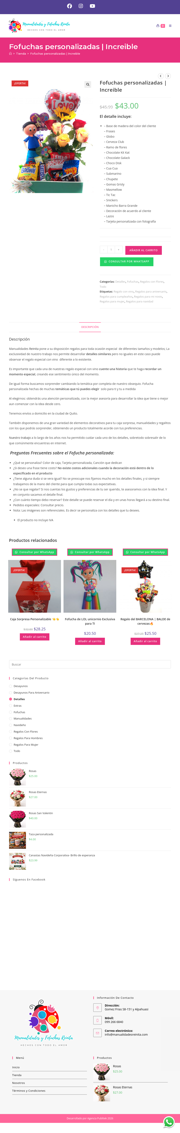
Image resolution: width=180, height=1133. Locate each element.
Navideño (20, 726)
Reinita (33, 349)
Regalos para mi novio (148, 297)
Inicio (16, 1068)
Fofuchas (133, 282)
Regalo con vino (124, 292)
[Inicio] (10, 54)
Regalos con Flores (152, 282)
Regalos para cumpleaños (116, 297)
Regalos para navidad (139, 302)
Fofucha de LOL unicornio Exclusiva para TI (90, 622)
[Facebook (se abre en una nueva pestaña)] (69, 6)
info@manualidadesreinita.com (126, 1035)
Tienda (17, 1076)
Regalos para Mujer (26, 745)
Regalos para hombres (28, 739)
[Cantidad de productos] (111, 250)
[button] (87, 85)
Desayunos (21, 687)
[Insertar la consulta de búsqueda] (90, 665)
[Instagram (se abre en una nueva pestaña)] (81, 6)
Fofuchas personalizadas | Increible (55, 54)
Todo (103, 287)
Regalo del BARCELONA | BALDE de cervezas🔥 (145, 622)
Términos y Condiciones (29, 1091)
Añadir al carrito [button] (34, 637)
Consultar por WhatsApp (126, 262)
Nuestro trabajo (20, 438)
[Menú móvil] (169, 26)
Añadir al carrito (144, 251)
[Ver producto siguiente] (168, 77)
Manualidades (23, 719)
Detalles (120, 282)
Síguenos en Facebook (29, 880)
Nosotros (18, 1083)
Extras (18, 706)
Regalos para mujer (112, 302)
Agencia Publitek (97, 1119)
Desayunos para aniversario (31, 693)
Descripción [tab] (90, 327)
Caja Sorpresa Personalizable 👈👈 (34, 620)
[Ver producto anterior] (161, 77)
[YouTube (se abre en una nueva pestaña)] (91, 6)
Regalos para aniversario (150, 292)
